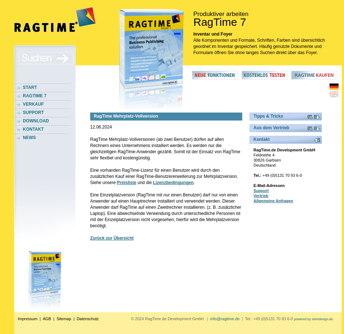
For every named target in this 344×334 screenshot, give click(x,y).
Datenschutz (88, 319)
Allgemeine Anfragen (273, 201)
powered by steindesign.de (313, 319)
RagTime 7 (34, 95)
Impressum (27, 319)
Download (36, 120)
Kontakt (33, 129)
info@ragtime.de (225, 319)
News (29, 137)
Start (30, 87)
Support (33, 112)
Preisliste (126, 182)
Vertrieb (260, 196)
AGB (47, 319)
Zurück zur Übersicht (112, 238)
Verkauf (33, 104)
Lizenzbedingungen (173, 182)
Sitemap (63, 319)
